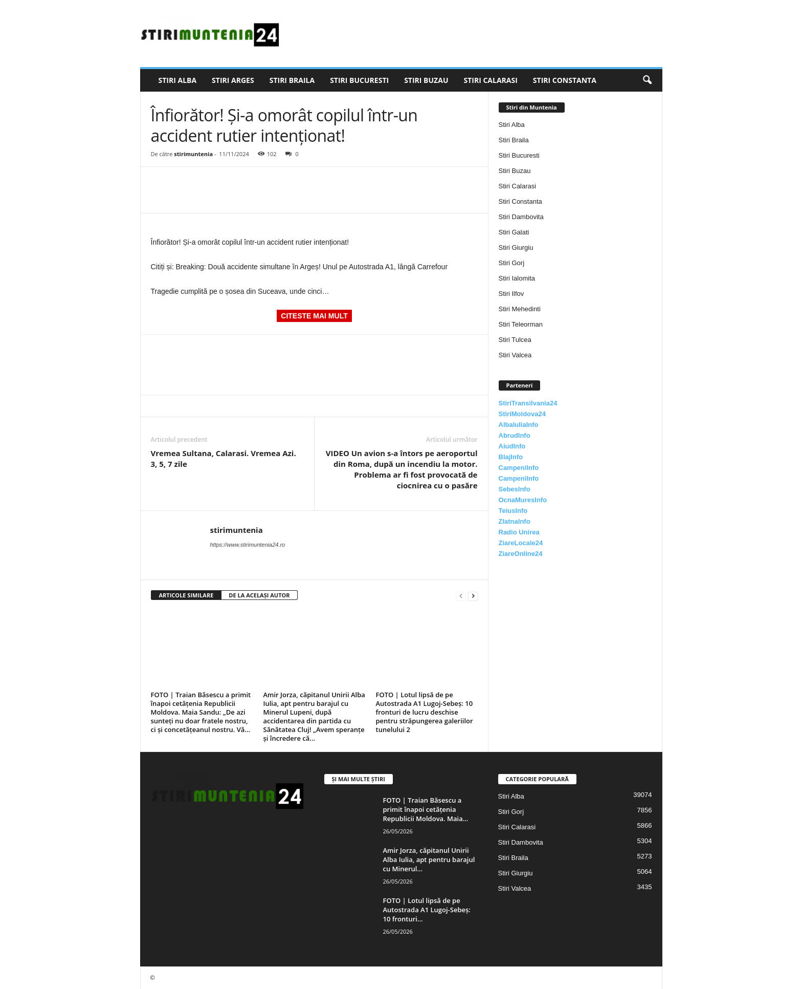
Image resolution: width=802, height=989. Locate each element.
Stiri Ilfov (511, 293)
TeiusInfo (513, 510)
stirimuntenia (193, 154)
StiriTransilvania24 (528, 403)
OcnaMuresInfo (523, 500)
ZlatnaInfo (514, 521)
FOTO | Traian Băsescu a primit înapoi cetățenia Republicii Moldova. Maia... (426, 809)
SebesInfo (514, 489)
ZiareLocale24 (521, 543)
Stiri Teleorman (521, 324)
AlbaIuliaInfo (519, 424)
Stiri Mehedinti (520, 309)
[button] (647, 80)
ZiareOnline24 (521, 553)
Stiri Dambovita (521, 217)
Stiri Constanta (564, 80)
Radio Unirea (519, 532)
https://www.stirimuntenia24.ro (247, 545)
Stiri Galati (514, 232)
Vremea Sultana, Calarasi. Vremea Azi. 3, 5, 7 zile (223, 458)
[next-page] (473, 595)
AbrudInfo (514, 435)
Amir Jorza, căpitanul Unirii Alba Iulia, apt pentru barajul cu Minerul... (429, 859)
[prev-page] (461, 595)
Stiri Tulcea (515, 339)
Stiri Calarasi (490, 80)
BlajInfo (511, 457)
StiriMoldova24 (522, 414)
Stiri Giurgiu (516, 247)
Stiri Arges (233, 80)
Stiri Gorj (512, 263)
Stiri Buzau (426, 80)
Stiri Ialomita (517, 278)
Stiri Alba (178, 80)
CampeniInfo (519, 467)
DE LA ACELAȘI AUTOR (259, 595)
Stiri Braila (292, 80)
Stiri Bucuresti (359, 80)
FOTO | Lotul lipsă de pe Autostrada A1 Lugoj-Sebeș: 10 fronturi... (427, 909)
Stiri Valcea (515, 355)
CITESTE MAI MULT (314, 316)
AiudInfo (512, 446)
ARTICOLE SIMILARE (186, 595)
